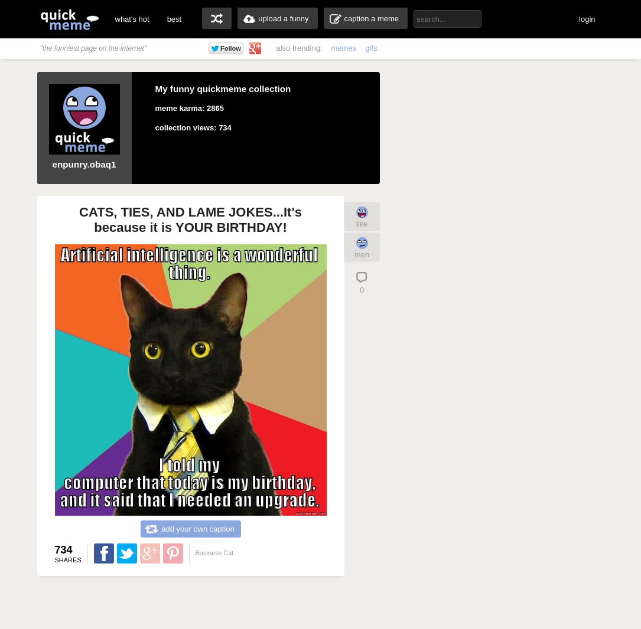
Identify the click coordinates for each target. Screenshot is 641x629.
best (174, 19)
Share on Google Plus (150, 553)
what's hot (132, 19)
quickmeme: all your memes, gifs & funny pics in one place (69, 19)
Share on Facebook (104, 553)
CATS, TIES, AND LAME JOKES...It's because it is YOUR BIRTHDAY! (190, 220)
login (587, 19)
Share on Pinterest (173, 553)
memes (344, 48)
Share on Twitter (127, 553)
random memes (217, 18)
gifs (371, 48)
